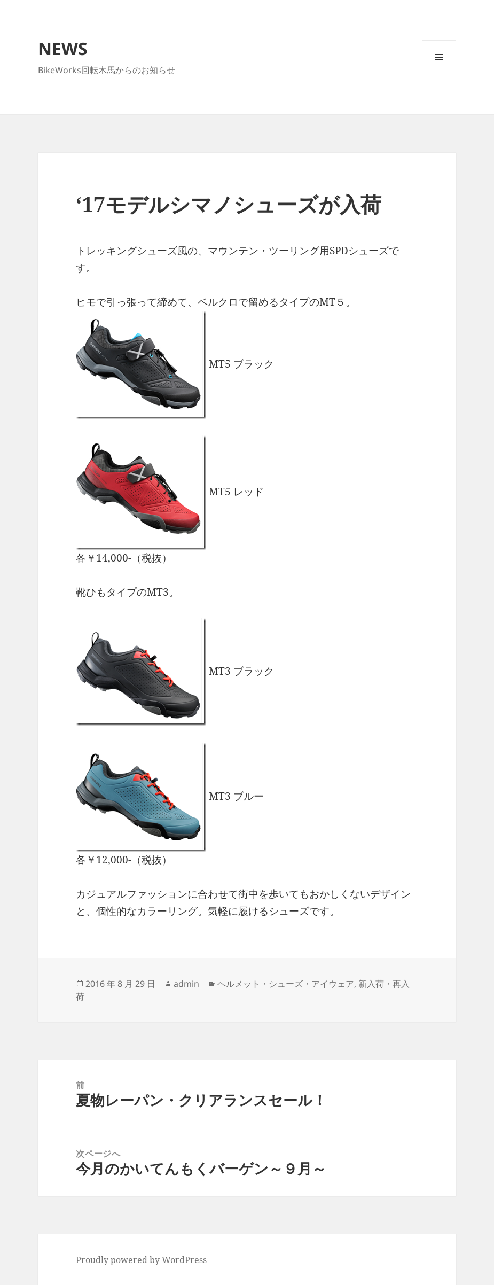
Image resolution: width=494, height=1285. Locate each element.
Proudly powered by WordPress (141, 1260)
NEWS (63, 48)
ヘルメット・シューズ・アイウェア (285, 984)
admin (186, 984)
